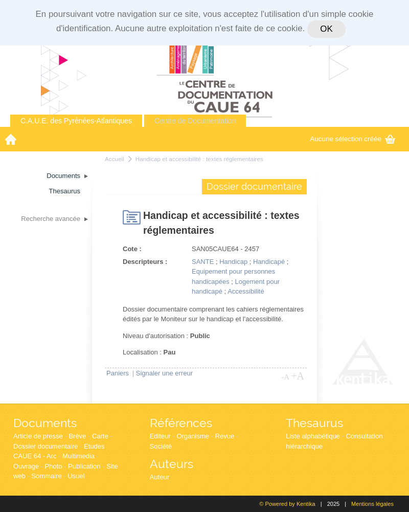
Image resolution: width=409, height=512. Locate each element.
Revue (225, 436)
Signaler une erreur (164, 373)
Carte (100, 436)
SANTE (203, 261)
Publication (84, 466)
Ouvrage (26, 466)
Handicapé (269, 261)
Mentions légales (372, 504)
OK (326, 29)
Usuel (75, 476)
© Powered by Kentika (287, 504)
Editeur (160, 436)
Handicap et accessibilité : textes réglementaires (199, 158)
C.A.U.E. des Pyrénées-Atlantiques (76, 121)
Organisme (192, 436)
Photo (53, 466)
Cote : (132, 249)
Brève (77, 436)
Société (161, 446)
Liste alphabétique (313, 436)
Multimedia (78, 456)
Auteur (159, 477)
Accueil (114, 158)
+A (297, 376)
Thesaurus (314, 423)
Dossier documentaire (45, 446)
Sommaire (46, 476)
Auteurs (171, 464)
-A (285, 377)
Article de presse (38, 436)
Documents (45, 423)
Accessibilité (246, 291)
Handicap (233, 261)
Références (181, 423)
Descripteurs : (145, 261)
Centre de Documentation (195, 121)
